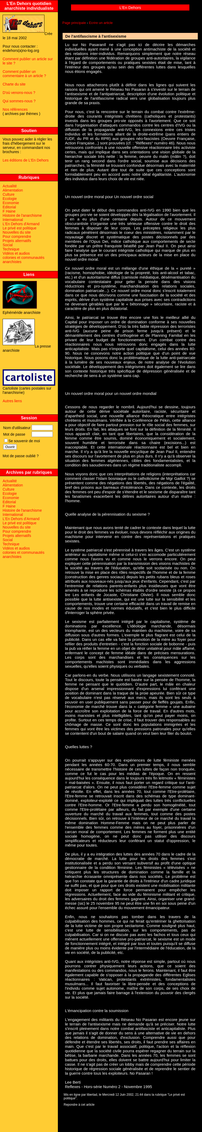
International (13, 220)
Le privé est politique (19, 228)
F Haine (9, 211)
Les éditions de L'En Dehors (26, 160)
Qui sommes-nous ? (19, 101)
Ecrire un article (101, 23)
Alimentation (13, 190)
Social (8, 245)
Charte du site (14, 84)
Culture (8, 194)
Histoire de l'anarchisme (22, 215)
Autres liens (12, 401)
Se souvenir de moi (22, 441)
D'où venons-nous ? (19, 92)
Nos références (15, 109)
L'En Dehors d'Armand (21, 224)
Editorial (9, 207)
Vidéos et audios (16, 253)
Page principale (74, 23)
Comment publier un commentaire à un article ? (24, 73)
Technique (11, 249)
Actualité (10, 186)
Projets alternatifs (17, 241)
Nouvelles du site (17, 232)
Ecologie (10, 199)
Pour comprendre (17, 236)
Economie (11, 203)
